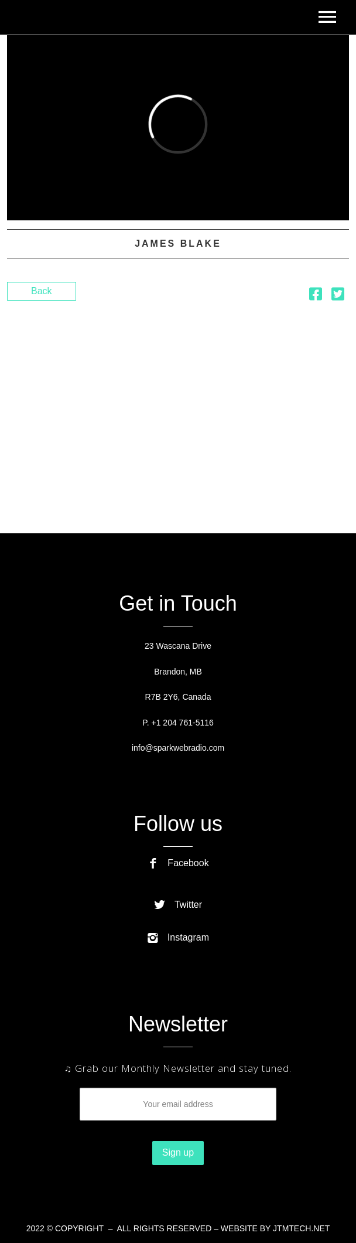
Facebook (177, 863)
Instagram (178, 937)
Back (41, 291)
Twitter (178, 905)
